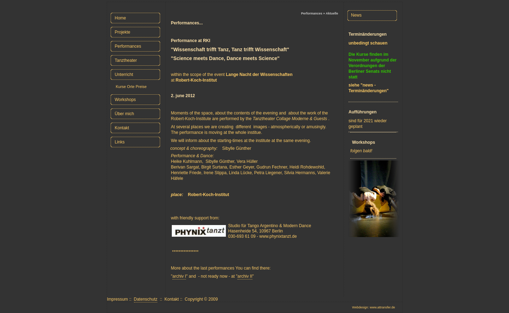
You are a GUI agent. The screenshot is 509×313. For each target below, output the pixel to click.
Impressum (117, 299)
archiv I (179, 276)
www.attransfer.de (382, 307)
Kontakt (171, 299)
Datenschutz (146, 299)
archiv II (245, 276)
